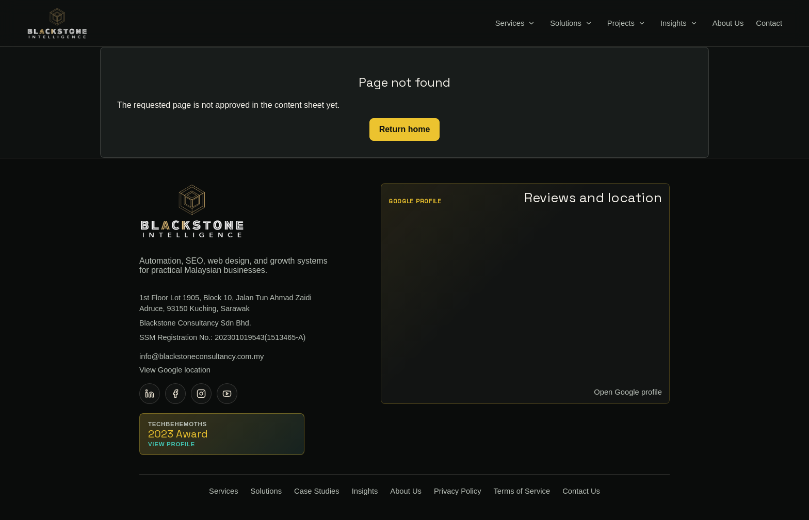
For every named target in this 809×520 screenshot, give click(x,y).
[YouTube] (227, 393)
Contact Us (581, 491)
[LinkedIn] (149, 393)
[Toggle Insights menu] (694, 23)
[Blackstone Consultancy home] (57, 23)
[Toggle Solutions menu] (589, 23)
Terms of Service (522, 491)
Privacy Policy (457, 491)
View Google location (175, 370)
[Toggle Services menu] (531, 23)
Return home (404, 129)
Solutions (565, 23)
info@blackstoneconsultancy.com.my (201, 356)
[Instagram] (201, 393)
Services (509, 23)
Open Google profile (628, 392)
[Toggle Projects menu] (642, 23)
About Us (728, 23)
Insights (673, 23)
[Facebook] (175, 393)
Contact (769, 23)
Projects (621, 23)
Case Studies (316, 491)
